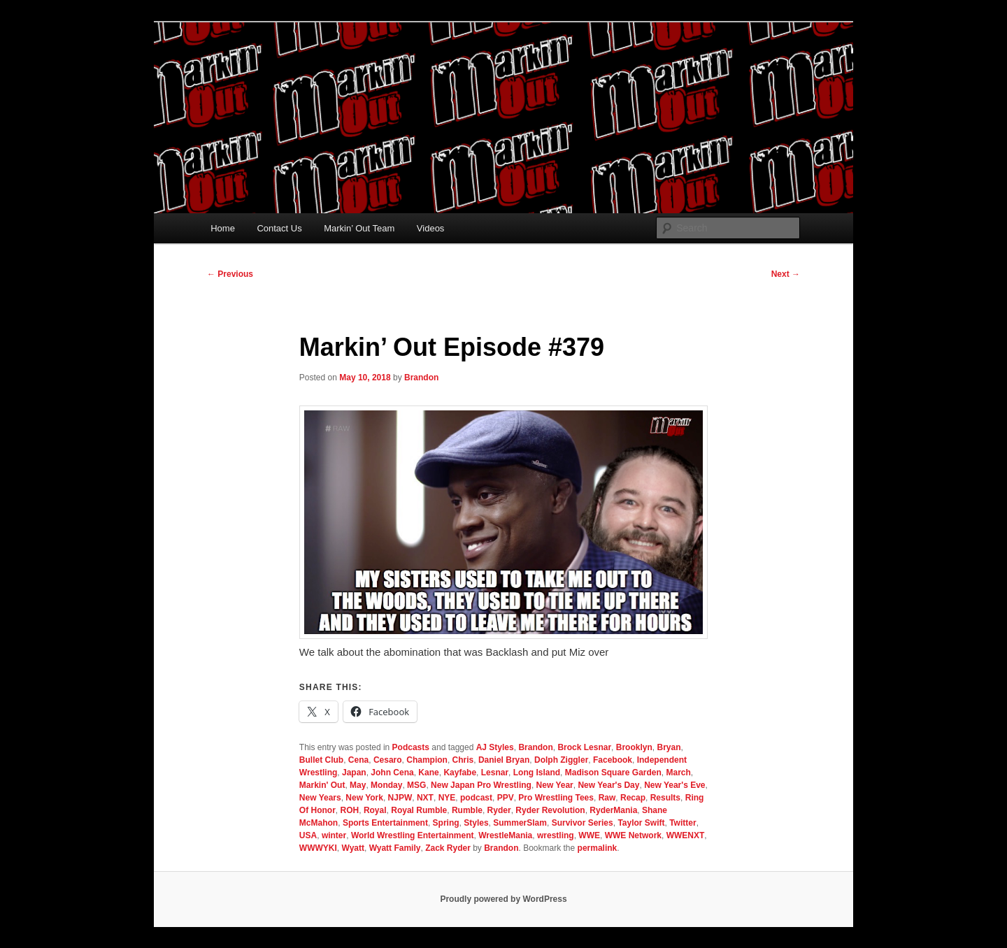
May (358, 785)
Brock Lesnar (584, 747)
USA (308, 835)
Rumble (467, 810)
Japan (354, 772)
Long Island (536, 772)
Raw (607, 798)
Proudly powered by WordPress (503, 899)
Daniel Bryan (503, 760)
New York (364, 798)
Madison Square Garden (613, 772)
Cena (358, 760)
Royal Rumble (419, 810)
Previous (230, 274)
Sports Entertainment (385, 823)
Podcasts (410, 747)
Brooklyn (634, 747)
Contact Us (279, 228)
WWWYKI (318, 848)
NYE (447, 798)
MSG (416, 785)
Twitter (682, 823)
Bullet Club (321, 760)
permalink (597, 848)
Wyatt (353, 848)
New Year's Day (608, 785)
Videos (431, 228)
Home (222, 228)
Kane (428, 772)
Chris (463, 760)
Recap (632, 798)
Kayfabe (459, 772)
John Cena (392, 772)
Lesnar (494, 772)
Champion (427, 760)
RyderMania (613, 810)
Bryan (668, 747)
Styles (476, 823)
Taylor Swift (640, 823)
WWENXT (685, 835)
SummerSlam (520, 823)
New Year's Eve (674, 785)
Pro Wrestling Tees (556, 798)
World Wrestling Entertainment (412, 835)
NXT (425, 798)
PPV (505, 798)
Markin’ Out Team (359, 228)
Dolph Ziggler (561, 760)
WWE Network (633, 835)
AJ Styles (495, 747)
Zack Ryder (448, 848)
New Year (554, 785)
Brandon (421, 377)
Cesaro (387, 760)
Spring (446, 823)
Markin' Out (322, 785)
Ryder (499, 810)
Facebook (612, 760)
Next (785, 274)
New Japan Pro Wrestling (481, 785)
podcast (476, 798)
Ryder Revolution (550, 810)
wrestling (555, 835)
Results (665, 798)
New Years (320, 798)
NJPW (400, 798)
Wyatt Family (395, 848)
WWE (589, 835)
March (678, 772)
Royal (375, 810)
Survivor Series (582, 823)
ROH (350, 810)
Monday (386, 785)
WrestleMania (505, 835)
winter (334, 835)
